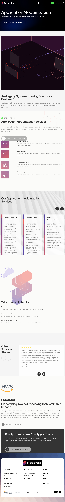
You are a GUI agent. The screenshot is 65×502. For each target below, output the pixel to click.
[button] (38, 3)
